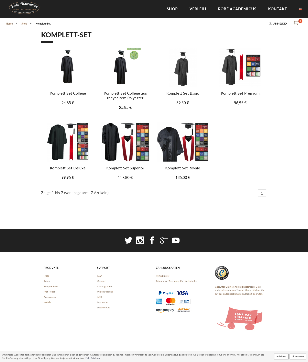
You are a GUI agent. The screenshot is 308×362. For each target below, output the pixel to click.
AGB (99, 296)
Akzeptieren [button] (298, 356)
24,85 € (67, 102)
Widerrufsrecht (105, 291)
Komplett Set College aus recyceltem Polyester (125, 95)
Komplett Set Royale (182, 167)
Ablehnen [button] (281, 356)
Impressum (102, 302)
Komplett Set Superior (125, 167)
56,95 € (240, 102)
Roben (47, 281)
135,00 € (182, 177)
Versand (101, 281)
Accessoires (50, 296)
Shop (172, 8)
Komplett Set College (68, 93)
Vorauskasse (162, 275)
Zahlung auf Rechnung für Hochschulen (176, 281)
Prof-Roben (50, 291)
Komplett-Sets (51, 286)
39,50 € (182, 102)
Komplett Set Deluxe (68, 167)
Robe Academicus (237, 8)
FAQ (99, 275)
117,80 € (125, 177)
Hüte (46, 275)
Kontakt (277, 8)
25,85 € (125, 107)
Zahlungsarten (104, 286)
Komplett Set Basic (182, 93)
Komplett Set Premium (240, 93)
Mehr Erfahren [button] (92, 358)
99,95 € (67, 177)
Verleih (198, 8)
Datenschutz (103, 307)
